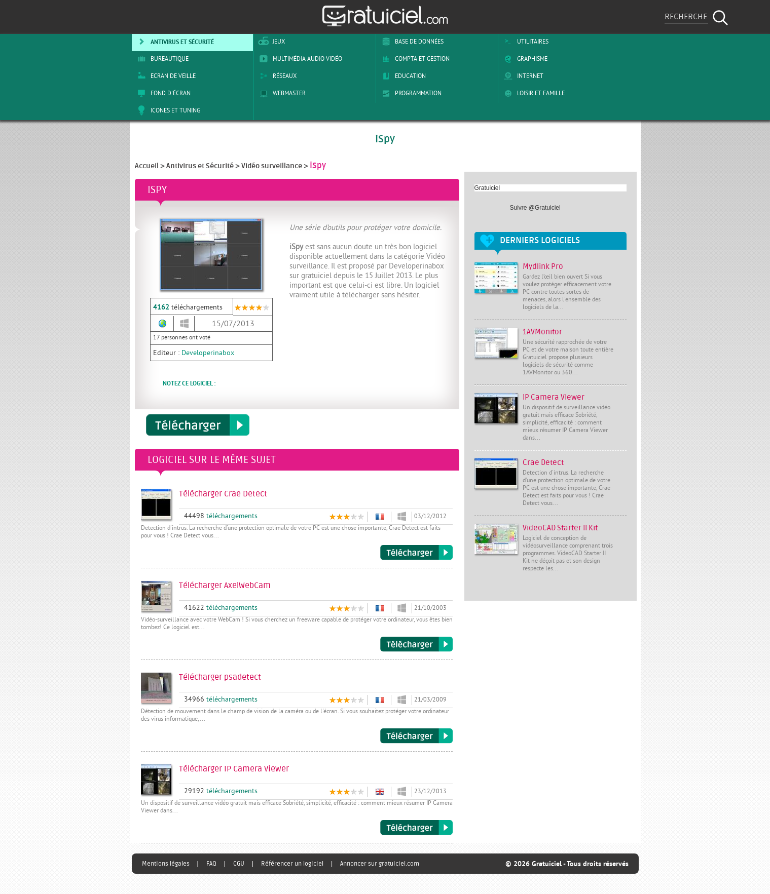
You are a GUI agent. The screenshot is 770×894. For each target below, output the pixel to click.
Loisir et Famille (532, 93)
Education (402, 76)
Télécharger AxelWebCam (416, 644)
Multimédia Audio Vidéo (299, 58)
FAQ (211, 863)
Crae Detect (543, 462)
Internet (521, 76)
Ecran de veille (165, 76)
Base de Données (411, 41)
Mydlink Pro (543, 266)
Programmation (410, 93)
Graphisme (523, 58)
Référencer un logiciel (292, 863)
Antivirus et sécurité (174, 41)
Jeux (270, 41)
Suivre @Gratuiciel (535, 207)
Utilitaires (524, 41)
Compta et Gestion (414, 58)
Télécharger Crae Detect (416, 552)
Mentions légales (166, 863)
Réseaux (276, 76)
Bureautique (161, 58)
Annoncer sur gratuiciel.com (379, 863)
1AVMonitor (542, 332)
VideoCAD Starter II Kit (560, 528)
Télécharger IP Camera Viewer (416, 827)
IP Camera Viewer (553, 397)
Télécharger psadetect (416, 736)
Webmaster (281, 93)
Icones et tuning (167, 110)
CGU (238, 863)
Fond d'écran (162, 93)
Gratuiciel (487, 187)
